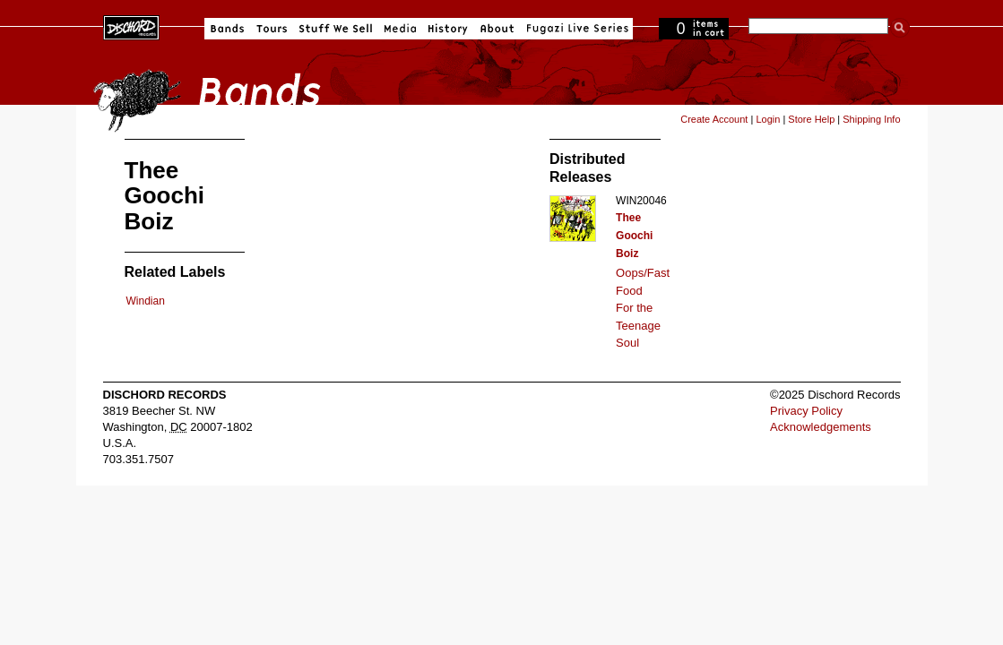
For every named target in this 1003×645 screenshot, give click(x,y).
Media (400, 28)
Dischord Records (131, 26)
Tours (271, 28)
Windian (145, 301)
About (497, 28)
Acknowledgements (820, 427)
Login (768, 119)
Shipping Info (871, 119)
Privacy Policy (806, 410)
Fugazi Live (575, 28)
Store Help (811, 119)
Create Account (714, 119)
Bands (227, 28)
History (448, 28)
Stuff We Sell (335, 28)
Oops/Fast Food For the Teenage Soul (643, 307)
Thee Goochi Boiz (634, 235)
